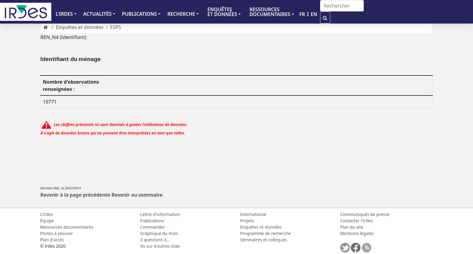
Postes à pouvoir (56, 233)
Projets (247, 220)
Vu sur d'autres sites (160, 246)
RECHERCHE (181, 14)
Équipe (47, 220)
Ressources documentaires (66, 227)
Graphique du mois (159, 233)
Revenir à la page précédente (75, 194)
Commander (152, 227)
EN (314, 14)
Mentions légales (357, 233)
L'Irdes (46, 214)
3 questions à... (155, 240)
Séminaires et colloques (263, 240)
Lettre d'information (160, 214)
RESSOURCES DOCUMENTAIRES (269, 12)
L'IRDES (64, 14)
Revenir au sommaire (137, 194)
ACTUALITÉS (97, 14)
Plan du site (351, 227)
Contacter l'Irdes (356, 220)
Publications (152, 220)
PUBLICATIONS (139, 14)
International (253, 214)
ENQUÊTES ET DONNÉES (222, 12)
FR (302, 14)
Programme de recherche (265, 233)
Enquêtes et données (79, 27)
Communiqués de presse (364, 214)
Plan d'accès (52, 240)
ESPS (115, 27)
